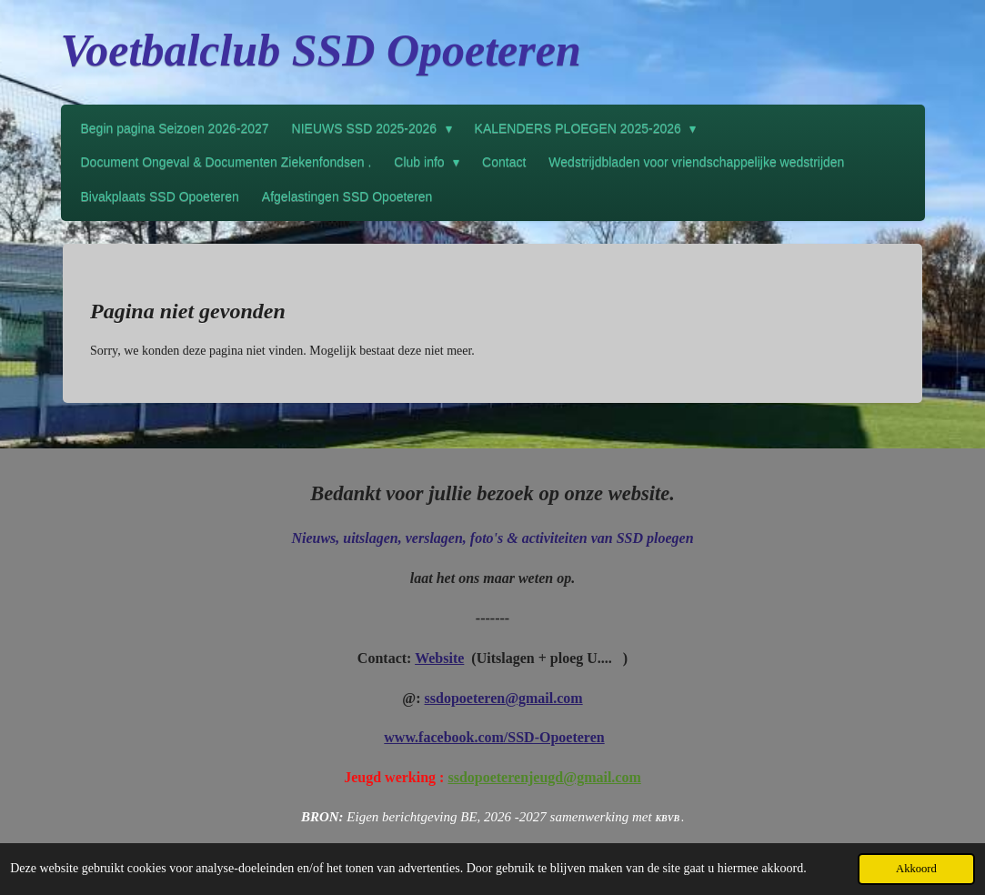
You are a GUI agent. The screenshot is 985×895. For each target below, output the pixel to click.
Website (439, 658)
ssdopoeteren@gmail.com (504, 698)
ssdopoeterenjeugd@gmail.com (543, 777)
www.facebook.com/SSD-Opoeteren (494, 737)
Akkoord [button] (916, 868)
